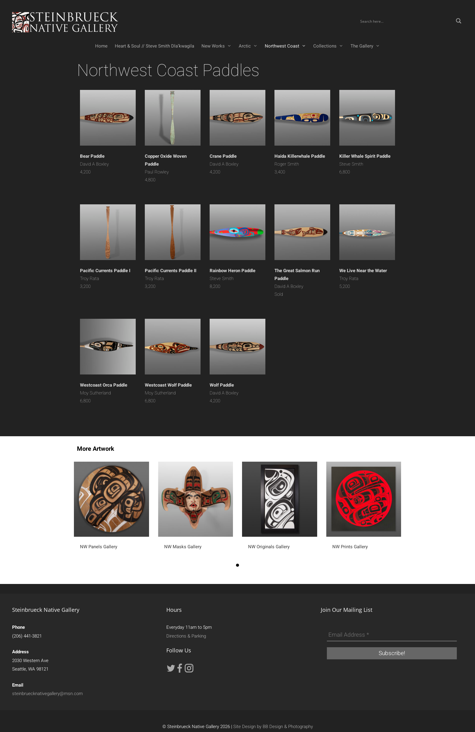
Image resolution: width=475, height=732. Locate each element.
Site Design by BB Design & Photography (273, 726)
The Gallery (367, 46)
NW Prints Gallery (350, 546)
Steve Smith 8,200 (232, 278)
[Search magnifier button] (458, 21)
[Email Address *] (392, 635)
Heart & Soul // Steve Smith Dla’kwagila (154, 46)
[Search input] (406, 20)
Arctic (250, 46)
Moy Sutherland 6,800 (103, 393)
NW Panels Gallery (98, 546)
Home (101, 46)
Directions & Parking (186, 636)
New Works (218, 46)
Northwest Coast (287, 46)
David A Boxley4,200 (94, 164)
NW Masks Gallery (182, 546)
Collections (330, 46)
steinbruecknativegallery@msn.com (47, 693)
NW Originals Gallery (269, 546)
